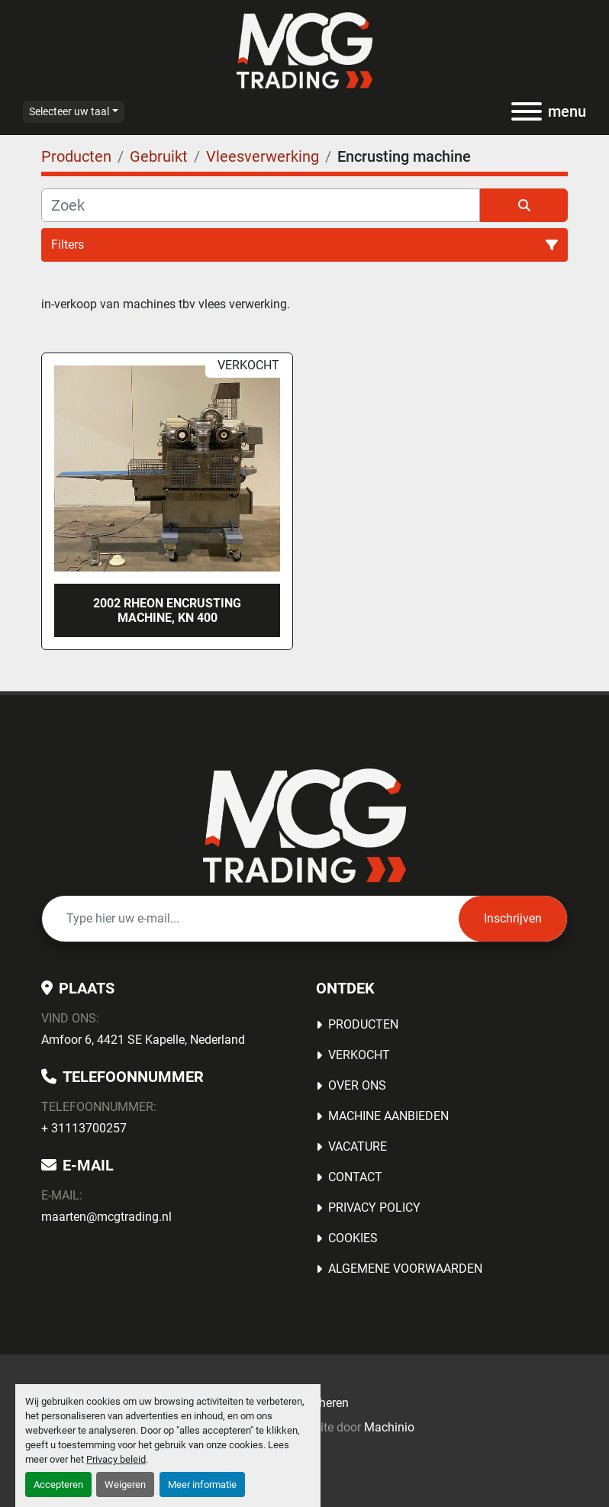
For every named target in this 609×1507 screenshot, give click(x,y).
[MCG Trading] (305, 825)
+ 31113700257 (84, 1128)
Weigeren (125, 1484)
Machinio (389, 1427)
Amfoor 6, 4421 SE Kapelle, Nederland (143, 1039)
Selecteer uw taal (69, 111)
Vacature (357, 1146)
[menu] (526, 111)
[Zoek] (260, 205)
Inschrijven (513, 918)
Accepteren (58, 1484)
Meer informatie (202, 1484)
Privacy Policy (374, 1207)
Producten (363, 1024)
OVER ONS (357, 1085)
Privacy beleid (116, 1459)
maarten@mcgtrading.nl (106, 1216)
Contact (355, 1177)
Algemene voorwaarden (405, 1268)
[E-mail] (250, 919)
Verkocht (359, 1055)
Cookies (353, 1238)
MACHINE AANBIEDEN (388, 1116)
